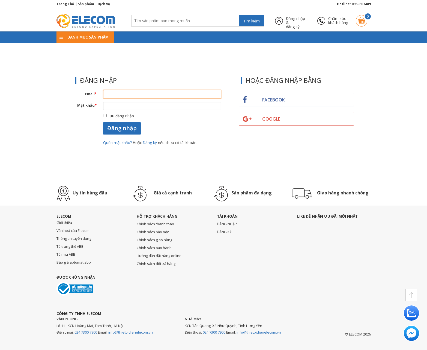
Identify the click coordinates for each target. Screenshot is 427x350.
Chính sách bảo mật (153, 231)
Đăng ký (150, 142)
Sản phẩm (86, 4)
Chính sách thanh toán (155, 223)
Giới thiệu (64, 222)
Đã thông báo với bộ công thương (74, 289)
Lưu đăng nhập (118, 115)
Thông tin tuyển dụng (73, 238)
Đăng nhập (122, 128)
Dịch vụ (104, 4)
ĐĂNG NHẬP (227, 223)
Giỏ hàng (361, 18)
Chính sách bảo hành (154, 247)
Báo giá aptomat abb (73, 262)
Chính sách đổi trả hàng (156, 263)
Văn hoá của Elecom (72, 230)
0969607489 (361, 4)
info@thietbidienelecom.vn (130, 332)
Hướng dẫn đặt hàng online (159, 255)
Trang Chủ (65, 4)
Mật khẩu (87, 105)
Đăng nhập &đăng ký (295, 20)
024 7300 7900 (85, 332)
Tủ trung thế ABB (69, 246)
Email (91, 93)
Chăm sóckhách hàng (338, 20)
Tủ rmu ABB (65, 254)
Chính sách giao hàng (154, 239)
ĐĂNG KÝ (224, 231)
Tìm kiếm (251, 21)
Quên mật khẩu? (118, 142)
